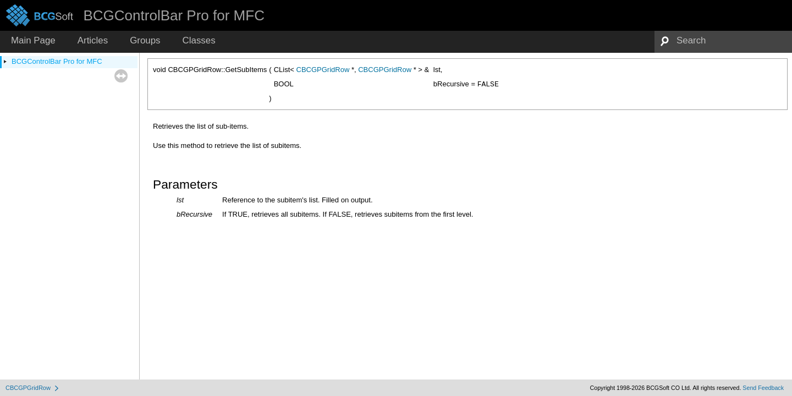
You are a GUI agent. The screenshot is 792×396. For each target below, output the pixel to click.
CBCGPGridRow (323, 69)
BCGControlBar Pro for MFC (57, 61)
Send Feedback (763, 387)
